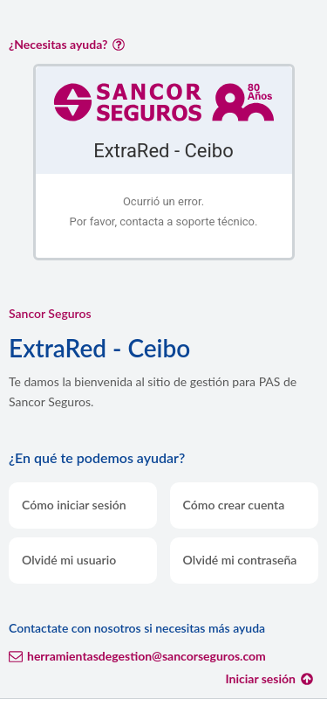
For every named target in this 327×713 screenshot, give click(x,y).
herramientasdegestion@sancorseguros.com (137, 655)
